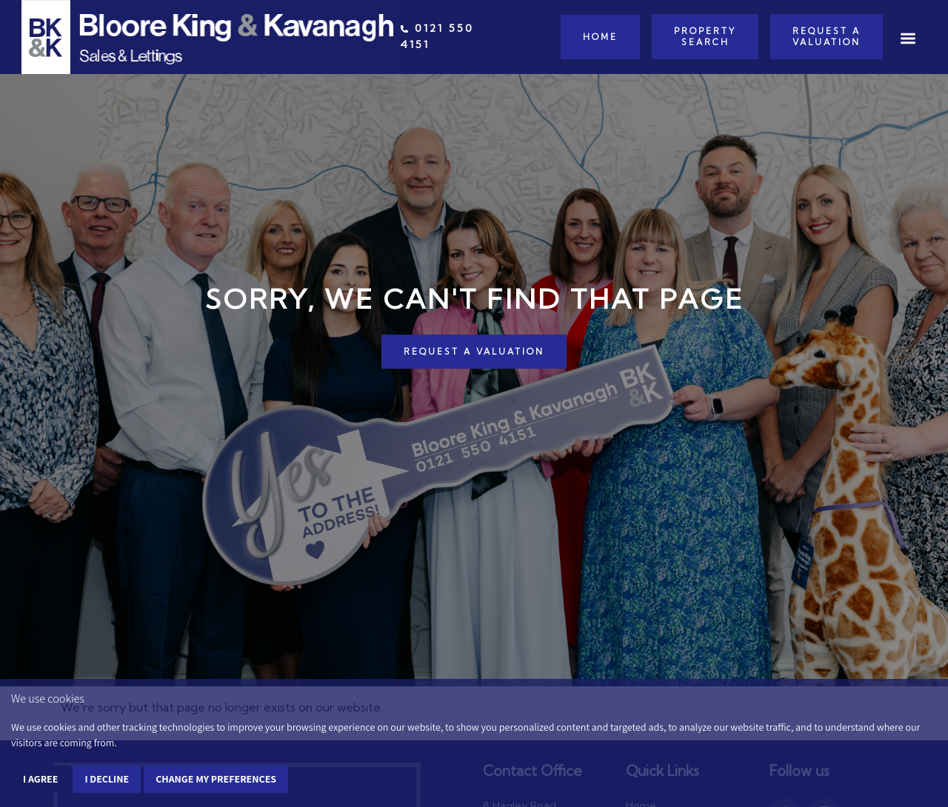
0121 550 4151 (437, 36)
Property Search (705, 36)
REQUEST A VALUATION (474, 351)
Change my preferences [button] (216, 779)
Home (600, 37)
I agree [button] (40, 779)
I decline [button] (106, 779)
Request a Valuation (826, 36)
